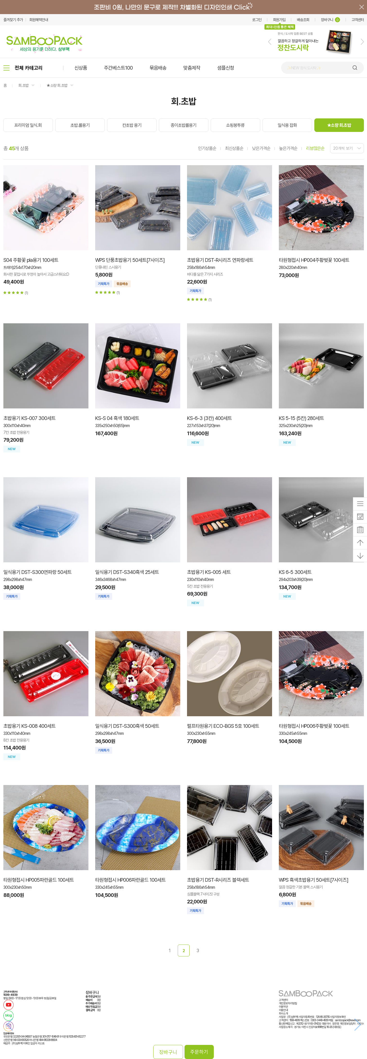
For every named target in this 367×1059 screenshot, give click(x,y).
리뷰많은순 (315, 148)
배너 (183, 7)
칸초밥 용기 (131, 125)
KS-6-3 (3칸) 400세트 (209, 418)
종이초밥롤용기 (183, 125)
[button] (269, 42)
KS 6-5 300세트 (295, 572)
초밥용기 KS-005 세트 (209, 572)
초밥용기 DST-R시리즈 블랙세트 (218, 880)
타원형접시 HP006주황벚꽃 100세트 (314, 726)
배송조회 (303, 19)
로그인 (256, 19)
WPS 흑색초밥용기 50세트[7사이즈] (313, 880)
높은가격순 (288, 148)
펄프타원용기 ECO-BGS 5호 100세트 (223, 726)
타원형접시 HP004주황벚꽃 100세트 (314, 260)
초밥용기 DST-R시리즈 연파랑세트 (220, 260)
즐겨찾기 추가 (13, 19)
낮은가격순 (261, 148)
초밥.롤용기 (80, 125)
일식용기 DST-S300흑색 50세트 (127, 726)
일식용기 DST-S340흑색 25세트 (127, 572)
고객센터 (358, 19)
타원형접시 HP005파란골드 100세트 (38, 880)
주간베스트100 (118, 68)
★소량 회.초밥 (56, 85)
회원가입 (279, 19)
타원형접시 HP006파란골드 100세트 (130, 880)
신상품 (80, 68)
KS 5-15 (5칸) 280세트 (301, 418)
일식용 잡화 (287, 125)
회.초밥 (23, 85)
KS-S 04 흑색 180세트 (117, 418)
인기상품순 (207, 148)
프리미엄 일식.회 (28, 125)
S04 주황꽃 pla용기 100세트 (30, 260)
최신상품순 (234, 148)
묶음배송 (158, 68)
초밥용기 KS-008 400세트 (29, 726)
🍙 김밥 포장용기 (299, 68)
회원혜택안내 (38, 19)
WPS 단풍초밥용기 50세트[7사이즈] (129, 260)
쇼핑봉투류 (235, 125)
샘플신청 (225, 68)
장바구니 (330, 19)
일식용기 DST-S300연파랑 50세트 (37, 572)
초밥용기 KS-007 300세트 (29, 418)
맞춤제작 (191, 68)
